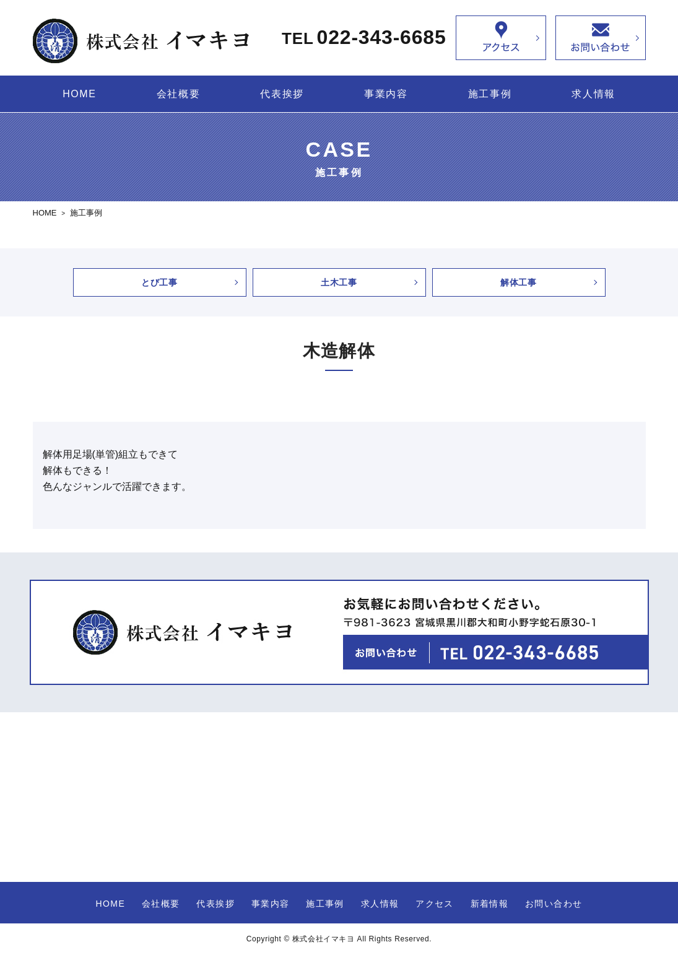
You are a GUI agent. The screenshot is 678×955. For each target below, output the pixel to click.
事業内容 (385, 94)
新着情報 (490, 904)
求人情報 (593, 94)
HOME (79, 94)
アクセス (434, 904)
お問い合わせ (553, 904)
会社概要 (178, 94)
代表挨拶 (281, 94)
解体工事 (518, 282)
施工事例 (489, 94)
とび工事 (159, 282)
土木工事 (339, 282)
